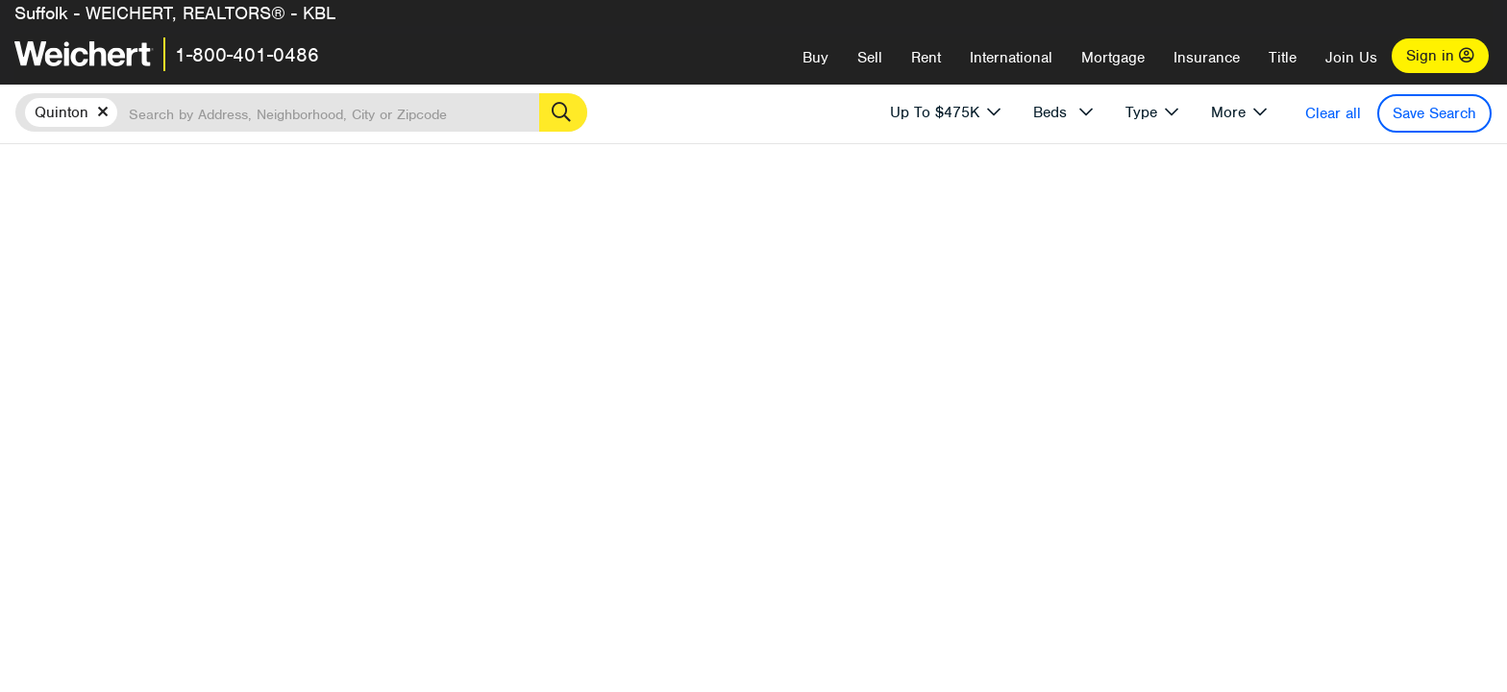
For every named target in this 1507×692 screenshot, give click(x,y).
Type (1141, 112)
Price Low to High (967, 257)
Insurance (1206, 57)
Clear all (1333, 113)
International (1011, 57)
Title (1283, 57)
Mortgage (1113, 57)
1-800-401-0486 (247, 54)
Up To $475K (934, 112)
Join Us (1351, 57)
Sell (869, 57)
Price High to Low (837, 257)
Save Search (1434, 113)
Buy (815, 57)
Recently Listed (717, 257)
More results (801, 225)
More (1228, 112)
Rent (926, 57)
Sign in (1440, 55)
